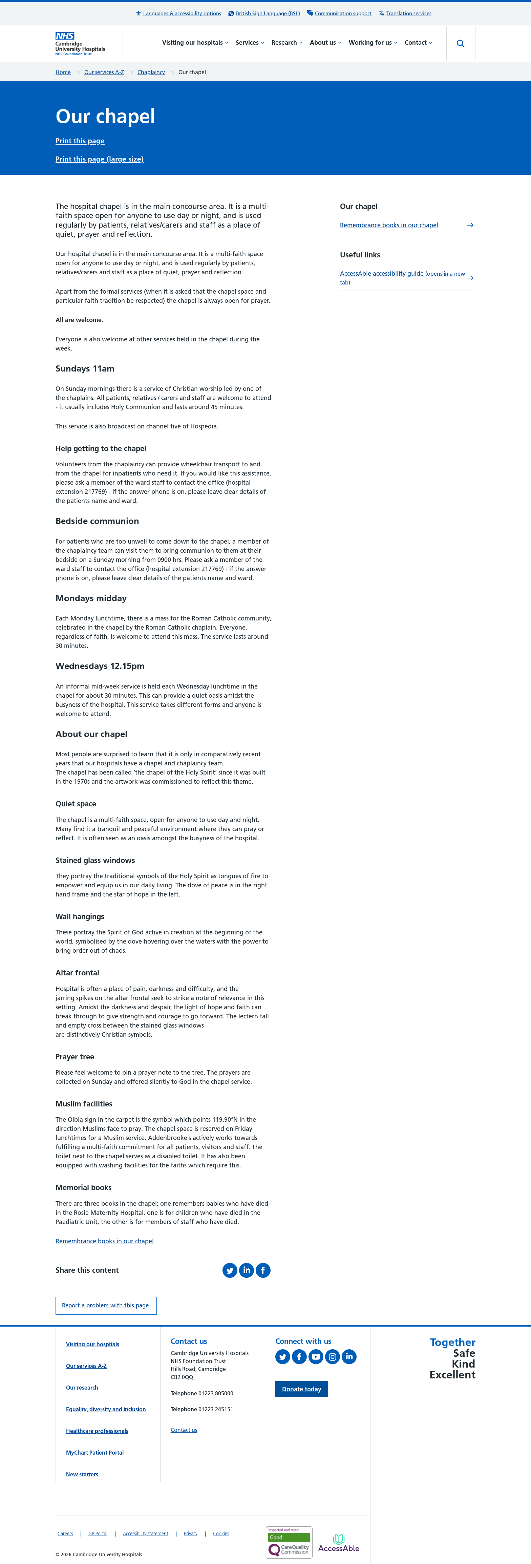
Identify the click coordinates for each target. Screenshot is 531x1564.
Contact (418, 42)
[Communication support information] (339, 13)
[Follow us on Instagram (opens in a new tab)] (333, 1358)
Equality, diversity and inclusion (106, 1409)
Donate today (301, 1389)
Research (287, 42)
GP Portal (97, 1533)
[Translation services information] (404, 13)
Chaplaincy (151, 72)
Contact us (184, 1429)
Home (63, 72)
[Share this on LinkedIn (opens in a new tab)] (247, 1270)
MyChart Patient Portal (95, 1452)
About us (326, 42)
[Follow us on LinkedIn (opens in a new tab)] (350, 1358)
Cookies (221, 1533)
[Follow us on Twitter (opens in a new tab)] (283, 1358)
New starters (82, 1474)
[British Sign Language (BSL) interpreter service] (264, 13)
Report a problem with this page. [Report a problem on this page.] (106, 1305)
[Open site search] (460, 43)
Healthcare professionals (97, 1431)
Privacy (190, 1533)
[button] (178, 13)
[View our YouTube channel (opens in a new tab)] (317, 1358)
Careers (65, 1533)
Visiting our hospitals (195, 42)
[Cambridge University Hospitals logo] (89, 44)
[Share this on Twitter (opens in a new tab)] (230, 1270)
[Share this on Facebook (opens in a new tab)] (264, 1270)
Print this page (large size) (100, 159)
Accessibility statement (145, 1533)
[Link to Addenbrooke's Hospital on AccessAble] (339, 1542)
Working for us (373, 42)
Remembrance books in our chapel (105, 1241)
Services (250, 42)
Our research (82, 1387)
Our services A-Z (104, 72)
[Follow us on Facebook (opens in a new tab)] (300, 1358)
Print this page (80, 140)
